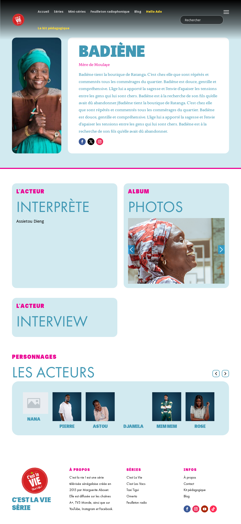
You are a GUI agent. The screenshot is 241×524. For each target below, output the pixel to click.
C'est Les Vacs (135, 483)
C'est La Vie (134, 477)
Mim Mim (170, 426)
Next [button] (221, 249)
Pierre (70, 426)
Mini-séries (77, 11)
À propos (190, 477)
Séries (58, 11)
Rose (203, 426)
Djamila (137, 426)
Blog (137, 11)
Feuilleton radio (136, 502)
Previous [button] (131, 249)
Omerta (131, 496)
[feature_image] (37, 402)
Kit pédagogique (195, 490)
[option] (176, 251)
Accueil (43, 11)
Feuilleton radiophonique (110, 11)
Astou (104, 426)
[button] (225, 373)
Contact (189, 483)
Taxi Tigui (132, 490)
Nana (37, 419)
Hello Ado (154, 11)
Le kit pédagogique (53, 28)
